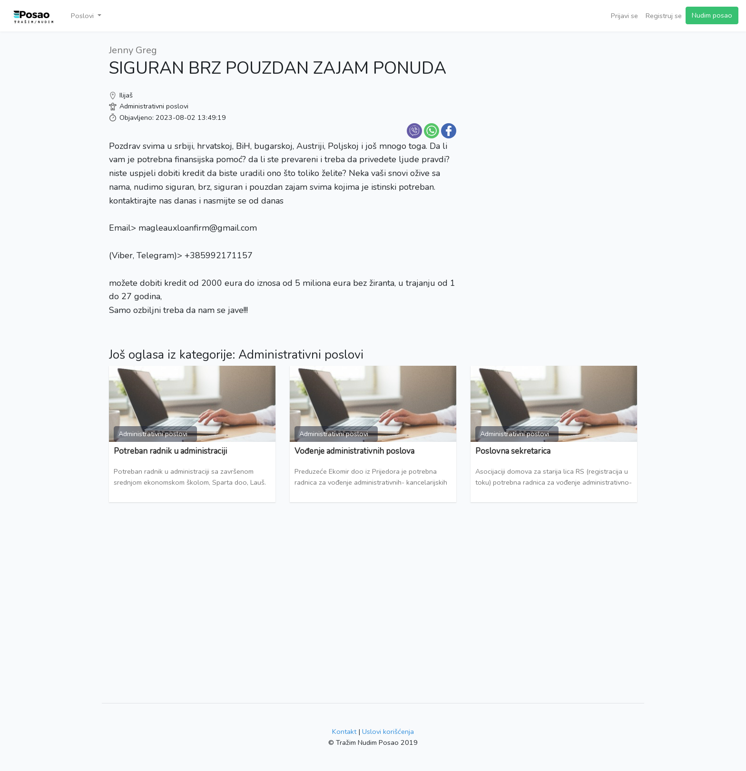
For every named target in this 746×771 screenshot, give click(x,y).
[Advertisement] (554, 109)
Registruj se (664, 15)
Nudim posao (712, 15)
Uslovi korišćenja (388, 731)
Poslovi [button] (83, 15)
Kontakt (344, 731)
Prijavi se (624, 15)
